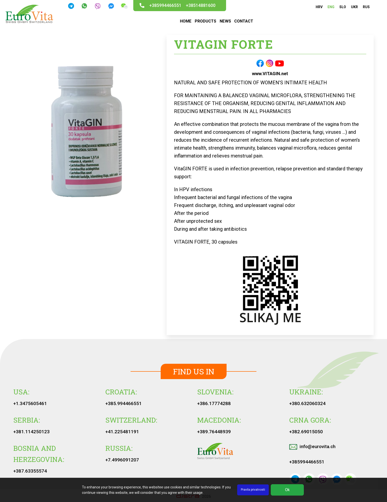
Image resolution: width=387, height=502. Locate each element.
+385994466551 (165, 5)
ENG (331, 7)
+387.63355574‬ (30, 471)
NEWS (225, 21)
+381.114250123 (31, 431)
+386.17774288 (214, 403)
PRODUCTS (205, 21)
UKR (354, 7)
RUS (366, 7)
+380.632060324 (307, 403)
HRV (319, 7)
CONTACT (243, 21)
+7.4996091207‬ (122, 460)
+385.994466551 (123, 403)
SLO (342, 7)
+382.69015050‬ (306, 431)
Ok (287, 489)
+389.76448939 (214, 431)
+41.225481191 (122, 431)
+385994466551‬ (306, 462)
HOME (185, 21)
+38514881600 (200, 5)
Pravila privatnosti (253, 489)
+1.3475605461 (30, 403)
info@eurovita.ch (312, 446)
